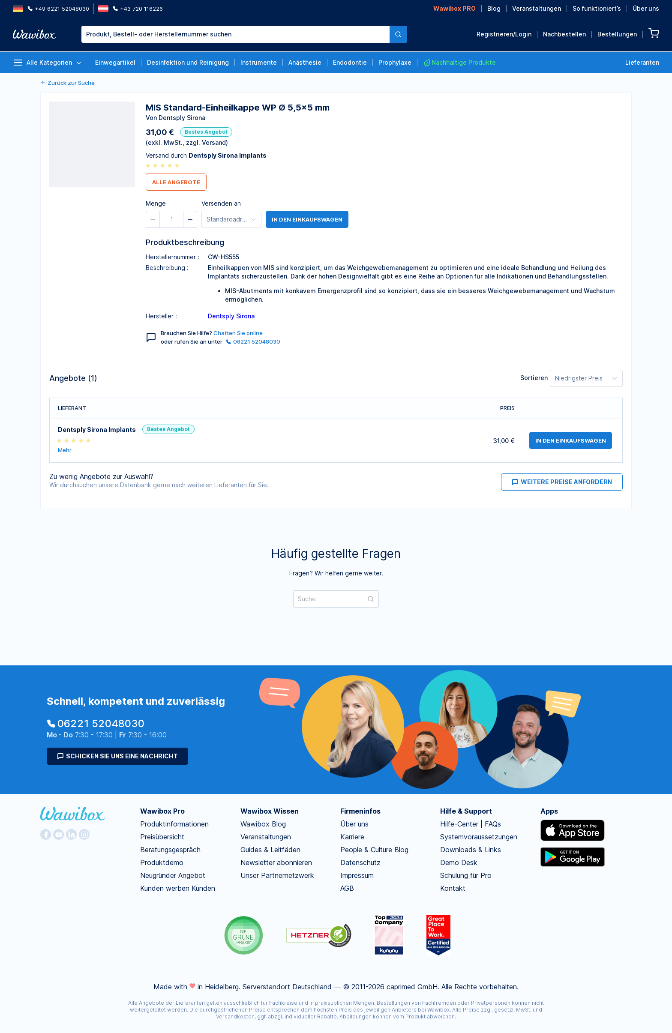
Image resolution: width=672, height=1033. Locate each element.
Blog (494, 8)
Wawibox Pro (162, 811)
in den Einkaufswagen (307, 219)
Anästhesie (304, 62)
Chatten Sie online (238, 332)
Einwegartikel (115, 62)
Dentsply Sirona (231, 316)
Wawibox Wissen (269, 811)
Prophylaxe (394, 62)
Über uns (646, 8)
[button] (153, 219)
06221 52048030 (253, 341)
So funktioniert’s (597, 8)
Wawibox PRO (454, 8)
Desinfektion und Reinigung (188, 62)
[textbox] (235, 34)
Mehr (65, 450)
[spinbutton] (171, 219)
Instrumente (258, 62)
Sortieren (534, 377)
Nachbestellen (564, 34)
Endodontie (350, 62)
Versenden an (221, 203)
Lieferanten (642, 62)
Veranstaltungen (536, 8)
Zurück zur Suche (67, 82)
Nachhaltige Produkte (459, 62)
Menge (156, 203)
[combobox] (235, 34)
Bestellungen (617, 34)
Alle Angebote (176, 182)
